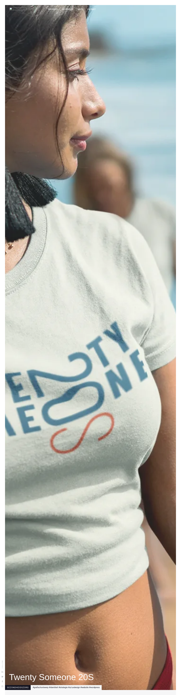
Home (42, 9)
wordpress (95, 687)
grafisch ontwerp (41, 687)
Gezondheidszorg (18, 687)
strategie (64, 687)
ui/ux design (74, 687)
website (85, 687)
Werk (80, 9)
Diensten (53, 9)
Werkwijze (67, 9)
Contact (91, 9)
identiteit (54, 687)
